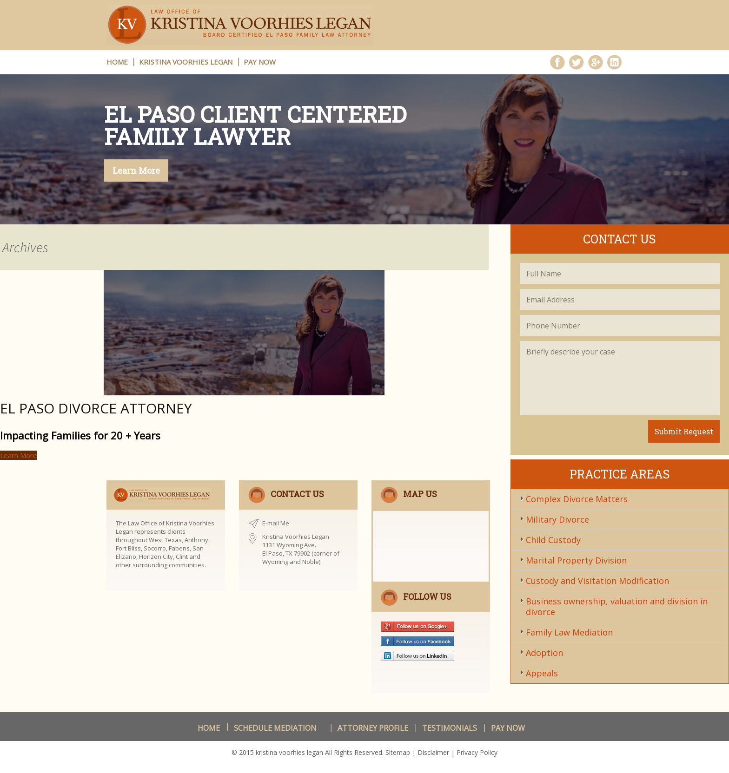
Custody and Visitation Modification (597, 580)
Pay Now (260, 61)
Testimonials (449, 728)
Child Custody (553, 539)
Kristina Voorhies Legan (185, 61)
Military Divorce (557, 519)
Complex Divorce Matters (577, 498)
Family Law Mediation (569, 632)
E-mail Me (275, 523)
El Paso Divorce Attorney (96, 408)
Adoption (544, 652)
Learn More (136, 170)
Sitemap (397, 752)
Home (209, 728)
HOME (117, 61)
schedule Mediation (275, 728)
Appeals (542, 673)
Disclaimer (433, 752)
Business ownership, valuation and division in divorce (617, 606)
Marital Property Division (576, 560)
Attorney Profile (373, 728)
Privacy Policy (477, 752)
